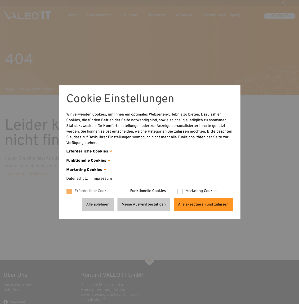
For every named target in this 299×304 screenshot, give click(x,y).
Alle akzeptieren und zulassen (203, 204)
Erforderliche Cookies (87, 151)
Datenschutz (77, 178)
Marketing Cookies (84, 169)
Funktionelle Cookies (86, 160)
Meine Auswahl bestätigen (144, 204)
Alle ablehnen (97, 204)
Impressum (102, 178)
